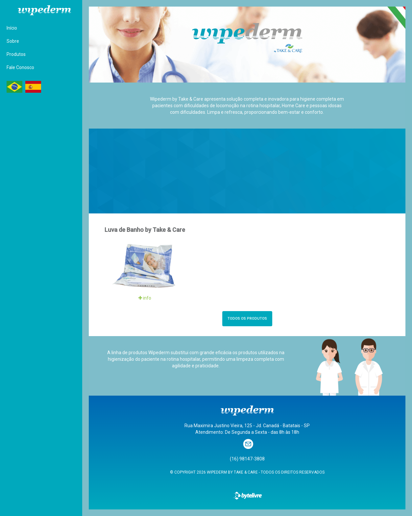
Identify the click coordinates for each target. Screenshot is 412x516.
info (144, 298)
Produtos (16, 54)
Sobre (13, 41)
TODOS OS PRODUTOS (247, 318)
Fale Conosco (20, 67)
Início (12, 28)
